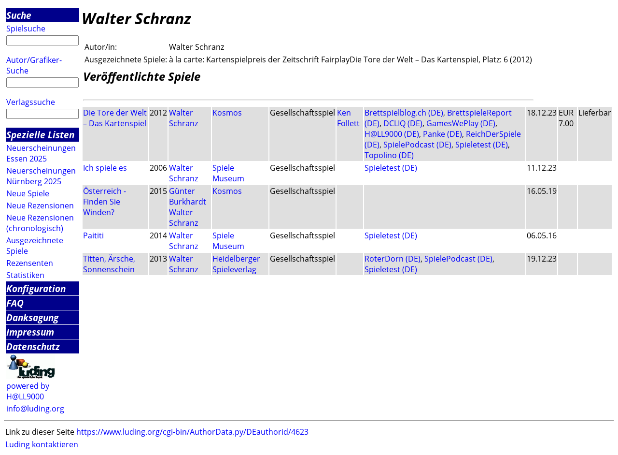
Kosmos (227, 112)
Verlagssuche (30, 102)
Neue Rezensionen (40, 205)
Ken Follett (348, 118)
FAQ (15, 302)
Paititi (93, 235)
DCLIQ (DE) (402, 123)
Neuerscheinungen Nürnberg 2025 (41, 176)
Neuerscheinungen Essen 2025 (41, 153)
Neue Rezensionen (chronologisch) (40, 223)
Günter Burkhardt (187, 196)
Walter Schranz (183, 118)
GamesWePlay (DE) (460, 123)
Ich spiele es (105, 167)
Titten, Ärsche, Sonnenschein (109, 264)
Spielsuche (25, 28)
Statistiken (25, 275)
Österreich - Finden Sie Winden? (104, 202)
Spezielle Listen (40, 134)
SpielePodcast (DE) (417, 144)
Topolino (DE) (389, 155)
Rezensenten (29, 263)
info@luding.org (35, 408)
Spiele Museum (228, 173)
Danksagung (32, 317)
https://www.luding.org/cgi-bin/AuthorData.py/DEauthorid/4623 (192, 431)
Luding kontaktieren (41, 444)
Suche (18, 15)
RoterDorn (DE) (393, 258)
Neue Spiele (27, 193)
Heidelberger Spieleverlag (236, 264)
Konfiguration (36, 288)
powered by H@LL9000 (27, 391)
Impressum (30, 331)
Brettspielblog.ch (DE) (404, 112)
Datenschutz (33, 346)
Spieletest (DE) (481, 144)
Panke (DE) (442, 134)
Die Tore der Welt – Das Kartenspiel (115, 118)
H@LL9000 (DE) (392, 134)
